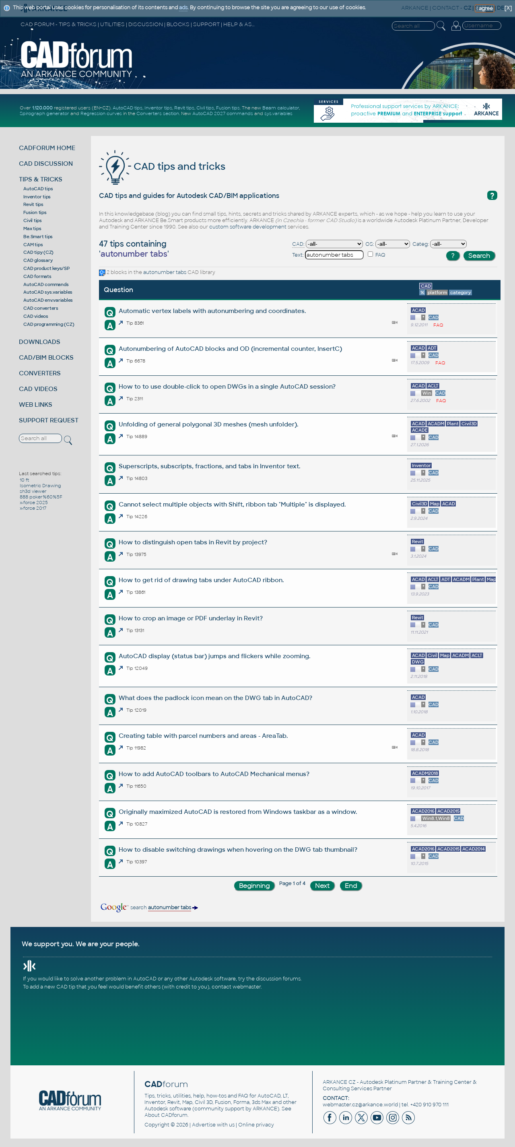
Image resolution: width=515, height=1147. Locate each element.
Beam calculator (280, 108)
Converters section (157, 113)
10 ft (24, 480)
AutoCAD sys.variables (47, 292)
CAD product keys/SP (46, 268)
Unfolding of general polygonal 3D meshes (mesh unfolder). (208, 424)
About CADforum (165, 1115)
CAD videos (35, 316)
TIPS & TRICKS (40, 179)
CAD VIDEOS (38, 389)
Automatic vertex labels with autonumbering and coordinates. (212, 311)
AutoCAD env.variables (48, 300)
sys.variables (278, 113)
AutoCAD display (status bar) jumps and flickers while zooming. (214, 656)
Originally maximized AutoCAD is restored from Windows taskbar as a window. (238, 811)
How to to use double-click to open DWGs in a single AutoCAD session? (227, 386)
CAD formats (37, 276)
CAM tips (33, 244)
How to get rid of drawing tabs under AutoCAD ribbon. (201, 580)
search (148, 907)
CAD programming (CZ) (48, 324)
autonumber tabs (164, 272)
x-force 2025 (34, 502)
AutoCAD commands (45, 284)
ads (183, 7)
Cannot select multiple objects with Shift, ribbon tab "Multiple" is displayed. (232, 504)
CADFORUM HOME (47, 148)
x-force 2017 (33, 508)
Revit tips (184, 108)
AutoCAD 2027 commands (222, 113)
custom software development (247, 227)
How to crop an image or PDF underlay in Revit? (191, 618)
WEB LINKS (35, 404)
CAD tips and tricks (162, 166)
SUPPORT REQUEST (48, 420)
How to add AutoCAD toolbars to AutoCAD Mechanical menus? (214, 774)
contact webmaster (236, 987)
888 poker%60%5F (41, 497)
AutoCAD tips (127, 108)
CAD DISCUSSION (46, 163)
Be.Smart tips (38, 236)
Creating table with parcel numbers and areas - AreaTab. (203, 735)
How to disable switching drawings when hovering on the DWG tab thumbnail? (238, 849)
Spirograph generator (44, 113)
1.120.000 (42, 108)
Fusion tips (228, 108)
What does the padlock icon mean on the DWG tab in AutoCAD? (215, 698)
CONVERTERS (40, 373)
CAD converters (40, 308)
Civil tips (205, 108)
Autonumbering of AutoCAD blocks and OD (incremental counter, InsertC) (230, 348)
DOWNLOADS (39, 342)
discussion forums (278, 979)
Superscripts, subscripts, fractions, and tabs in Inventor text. (209, 466)
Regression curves (101, 113)
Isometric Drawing (40, 485)
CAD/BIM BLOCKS (46, 357)
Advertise (204, 1125)
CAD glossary (37, 260)
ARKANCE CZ (339, 1082)
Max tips (32, 228)
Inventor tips (158, 108)
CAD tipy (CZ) (38, 252)
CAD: (298, 244)
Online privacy (256, 1125)
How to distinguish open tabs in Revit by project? (193, 542)
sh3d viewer (33, 491)
